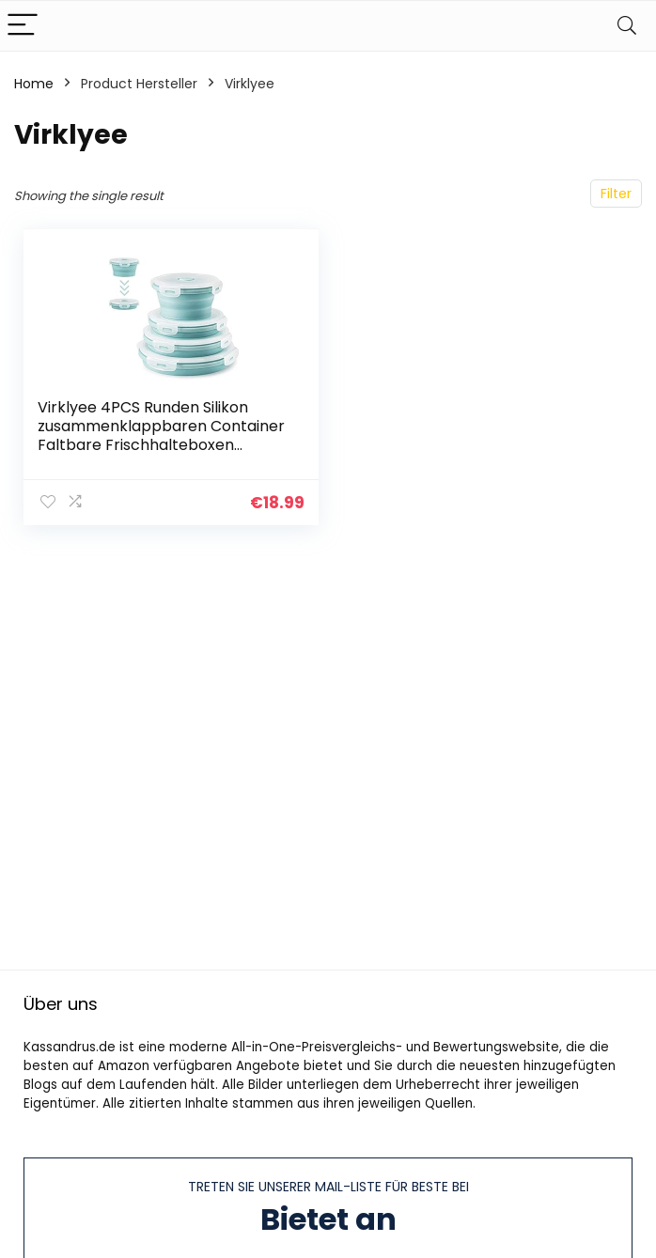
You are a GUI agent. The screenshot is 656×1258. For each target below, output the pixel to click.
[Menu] (22, 26)
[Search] (626, 26)
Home (34, 83)
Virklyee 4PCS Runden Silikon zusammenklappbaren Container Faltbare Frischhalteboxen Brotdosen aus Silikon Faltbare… (161, 435)
